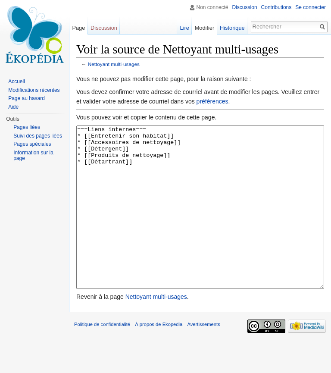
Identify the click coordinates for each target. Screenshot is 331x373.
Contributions (276, 7)
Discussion (244, 7)
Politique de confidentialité (102, 356)
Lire (184, 28)
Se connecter (310, 7)
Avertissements (203, 356)
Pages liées (26, 127)
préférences (212, 101)
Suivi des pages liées (37, 136)
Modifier (205, 28)
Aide (13, 107)
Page (78, 28)
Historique (232, 28)
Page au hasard (26, 98)
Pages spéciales (32, 144)
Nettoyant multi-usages (114, 64)
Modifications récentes (33, 90)
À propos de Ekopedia (158, 356)
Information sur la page (33, 156)
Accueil (16, 81)
